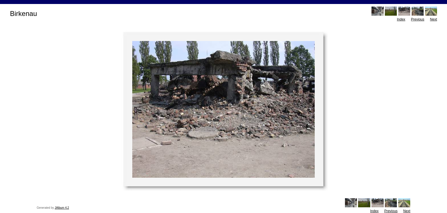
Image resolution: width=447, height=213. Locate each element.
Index (401, 19)
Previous (417, 19)
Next (433, 19)
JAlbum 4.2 (62, 207)
